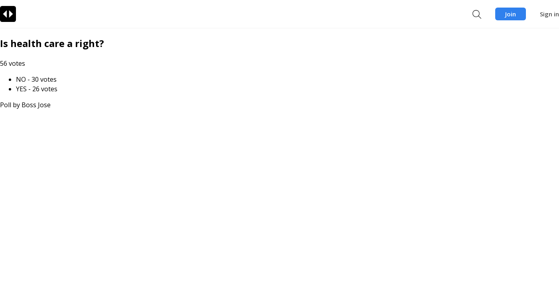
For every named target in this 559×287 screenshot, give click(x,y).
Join (510, 14)
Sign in (549, 14)
